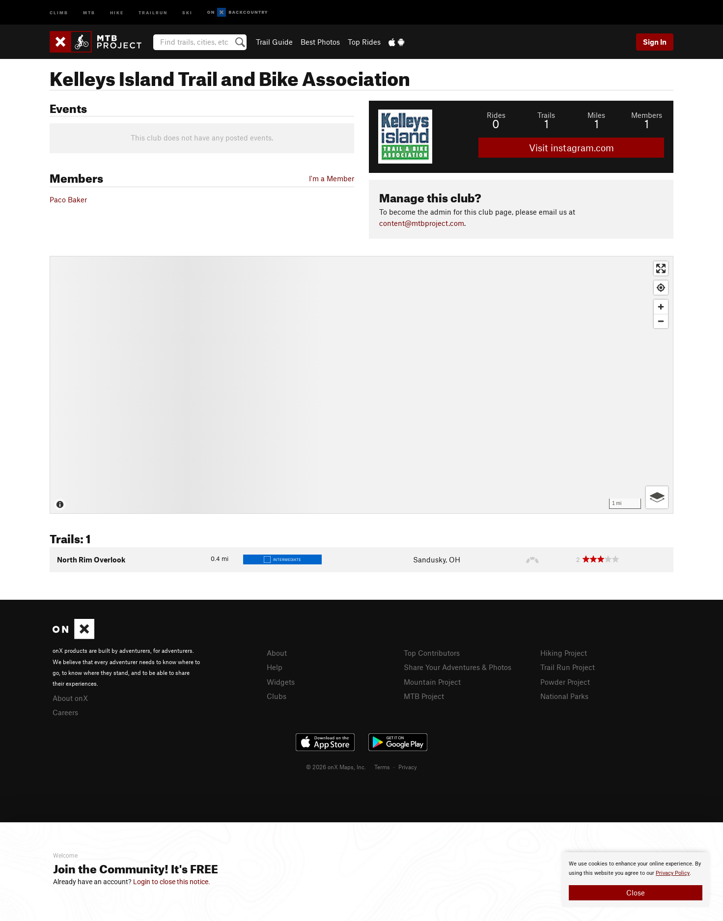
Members (646, 115)
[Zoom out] (661, 321)
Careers (65, 712)
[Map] (361, 384)
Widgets (281, 681)
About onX (70, 698)
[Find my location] (661, 287)
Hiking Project (563, 652)
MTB (89, 12)
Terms (382, 766)
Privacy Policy (673, 873)
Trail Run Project (567, 667)
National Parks (564, 696)
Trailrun (153, 12)
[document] (635, 879)
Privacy (407, 766)
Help (274, 667)
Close (635, 892)
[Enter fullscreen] (661, 268)
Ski (187, 12)
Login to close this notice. (171, 882)
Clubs (276, 696)
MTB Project (424, 696)
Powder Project (565, 681)
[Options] (657, 497)
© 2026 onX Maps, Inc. (336, 766)
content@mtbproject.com (421, 223)
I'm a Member (331, 178)
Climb (59, 12)
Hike (117, 12)
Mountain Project (432, 681)
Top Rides (364, 41)
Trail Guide (274, 41)
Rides (496, 115)
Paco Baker (68, 199)
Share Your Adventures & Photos (457, 667)
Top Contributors (432, 652)
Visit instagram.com (571, 147)
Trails (546, 115)
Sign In (655, 41)
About (277, 652)
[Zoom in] (661, 307)
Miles (596, 115)
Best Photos (320, 41)
